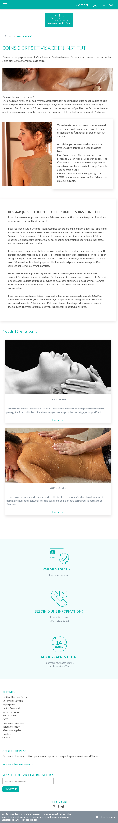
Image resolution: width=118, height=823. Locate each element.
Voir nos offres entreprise (16, 763)
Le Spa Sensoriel (11, 708)
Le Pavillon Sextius (12, 700)
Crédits (6, 733)
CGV (5, 719)
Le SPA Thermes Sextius (15, 697)
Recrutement (9, 715)
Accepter (97, 817)
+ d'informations (108, 817)
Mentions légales (11, 730)
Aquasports (8, 704)
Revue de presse (11, 711)
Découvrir (57, 419)
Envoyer (11, 789)
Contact (80, 5)
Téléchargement (11, 726)
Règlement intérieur (13, 722)
